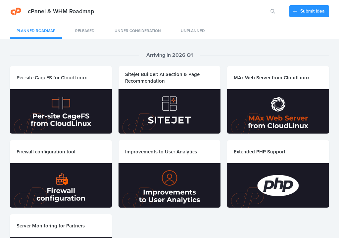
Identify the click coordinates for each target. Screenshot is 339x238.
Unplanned (193, 30)
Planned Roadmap (36, 30)
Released (85, 30)
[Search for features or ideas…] (272, 11)
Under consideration (138, 30)
